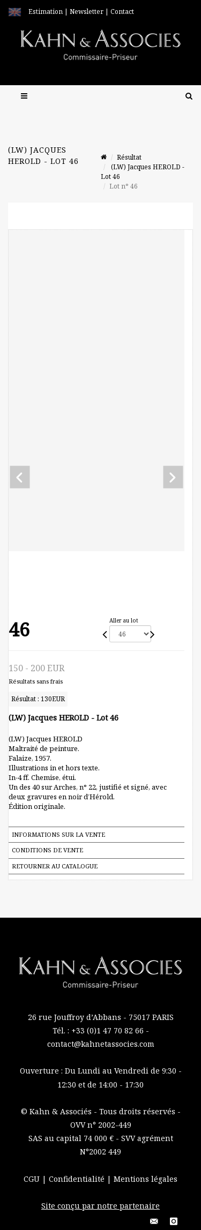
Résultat (129, 157)
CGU (33, 1179)
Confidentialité (78, 1179)
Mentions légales (145, 1179)
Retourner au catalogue (55, 866)
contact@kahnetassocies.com (100, 1044)
